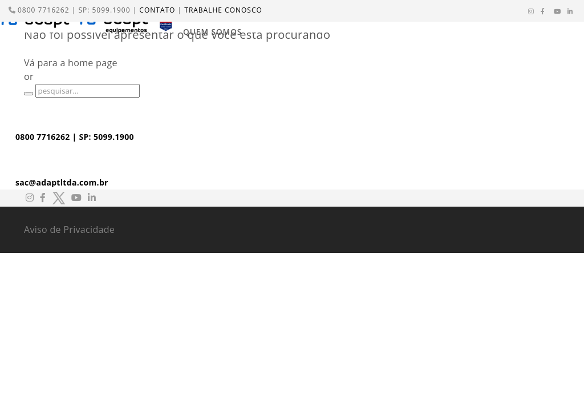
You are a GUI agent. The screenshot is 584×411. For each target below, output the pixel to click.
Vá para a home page (70, 63)
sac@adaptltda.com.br (61, 182)
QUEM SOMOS (212, 31)
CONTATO (157, 10)
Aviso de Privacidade (69, 229)
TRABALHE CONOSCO (223, 10)
